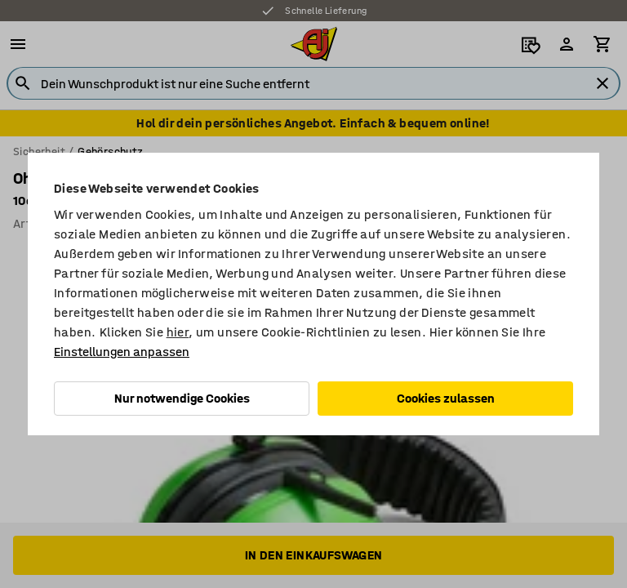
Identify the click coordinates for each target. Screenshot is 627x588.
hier (178, 332)
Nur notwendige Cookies (182, 398)
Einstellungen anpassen (121, 351)
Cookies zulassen (446, 398)
